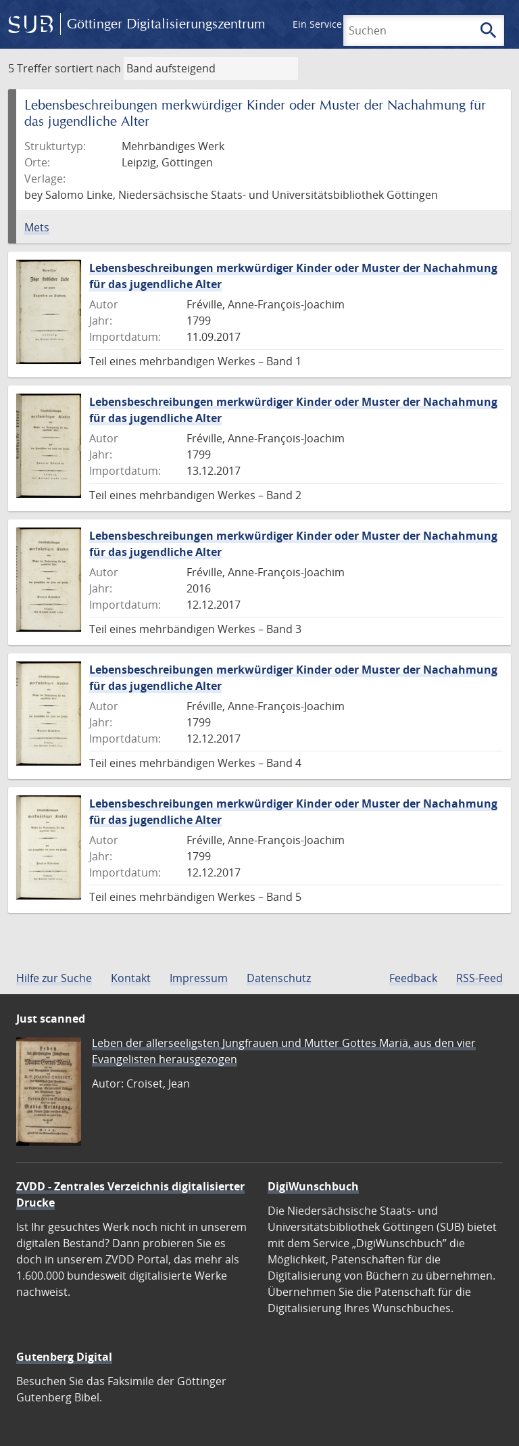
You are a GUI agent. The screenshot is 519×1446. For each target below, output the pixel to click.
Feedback (413, 978)
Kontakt (131, 978)
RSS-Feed (479, 978)
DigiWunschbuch (313, 1186)
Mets (36, 227)
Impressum (199, 978)
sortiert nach (88, 68)
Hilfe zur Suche (54, 978)
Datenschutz (279, 978)
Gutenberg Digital (64, 1356)
